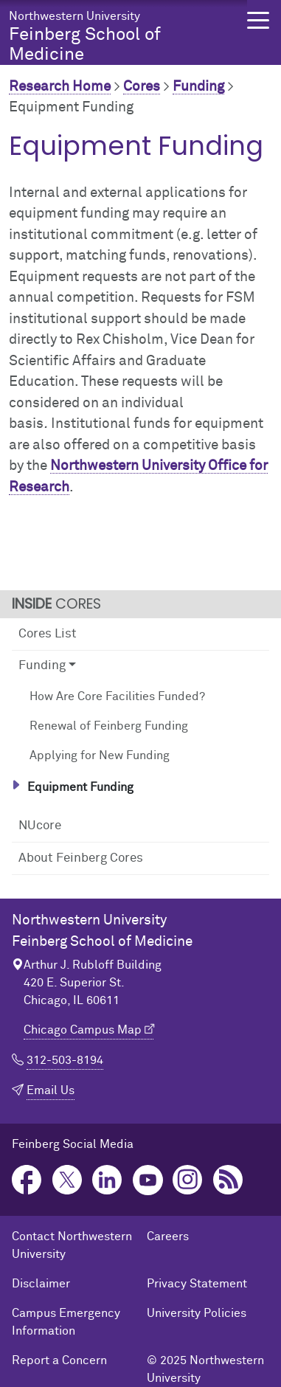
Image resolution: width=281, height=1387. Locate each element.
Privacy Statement (197, 1284)
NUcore (39, 826)
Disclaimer (41, 1284)
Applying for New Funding (100, 755)
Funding (198, 87)
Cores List (47, 634)
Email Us (50, 1090)
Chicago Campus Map (83, 1030)
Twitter (67, 1180)
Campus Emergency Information (66, 1322)
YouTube (148, 1180)
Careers (168, 1236)
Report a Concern (59, 1360)
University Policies (196, 1313)
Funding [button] (42, 666)
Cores (141, 87)
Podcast (228, 1180)
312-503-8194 (65, 1060)
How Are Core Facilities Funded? (117, 696)
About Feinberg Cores (80, 858)
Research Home (60, 87)
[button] (258, 20)
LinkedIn (107, 1180)
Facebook (27, 1180)
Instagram (188, 1180)
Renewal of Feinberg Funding (109, 726)
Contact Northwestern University (72, 1245)
